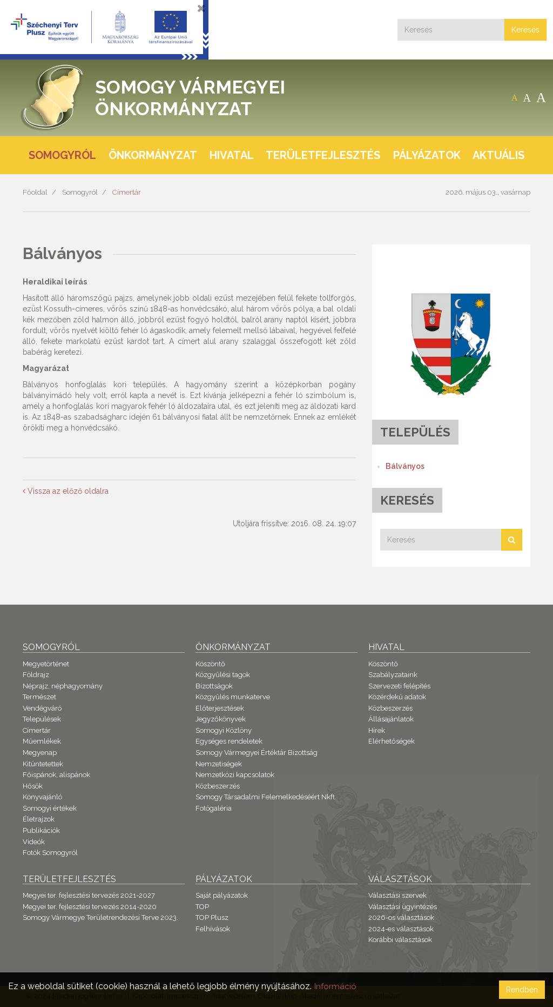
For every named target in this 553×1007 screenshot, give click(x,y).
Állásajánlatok (391, 719)
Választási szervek (397, 895)
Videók (34, 842)
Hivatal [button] (232, 155)
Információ (335, 986)
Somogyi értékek (50, 808)
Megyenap (40, 752)
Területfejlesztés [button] (323, 155)
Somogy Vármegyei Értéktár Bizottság (256, 752)
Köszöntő (210, 664)
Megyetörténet (46, 664)
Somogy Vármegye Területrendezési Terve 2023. (100, 917)
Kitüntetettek (43, 764)
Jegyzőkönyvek (220, 719)
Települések (42, 719)
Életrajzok (39, 819)
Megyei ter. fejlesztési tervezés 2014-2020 (90, 907)
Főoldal (35, 192)
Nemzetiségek (218, 764)
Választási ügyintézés (402, 907)
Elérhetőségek (391, 741)
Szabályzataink (392, 675)
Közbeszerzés (217, 786)
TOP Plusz (211, 917)
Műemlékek (42, 741)
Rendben (522, 989)
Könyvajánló (42, 797)
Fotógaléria (213, 808)
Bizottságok (214, 686)
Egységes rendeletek (228, 741)
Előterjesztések (219, 708)
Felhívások (212, 929)
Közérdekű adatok (397, 697)
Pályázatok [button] (427, 155)
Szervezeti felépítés (399, 686)
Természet (39, 697)
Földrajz (36, 675)
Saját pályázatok (221, 895)
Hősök (33, 786)
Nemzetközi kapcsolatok (234, 775)
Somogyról (80, 192)
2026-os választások (401, 917)
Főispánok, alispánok (56, 775)
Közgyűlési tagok (222, 675)
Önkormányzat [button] (153, 155)
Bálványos (405, 466)
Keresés (525, 29)
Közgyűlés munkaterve (232, 697)
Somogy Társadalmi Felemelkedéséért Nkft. (265, 797)
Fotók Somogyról (50, 853)
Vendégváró (42, 708)
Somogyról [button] (62, 155)
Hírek (376, 730)
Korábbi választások (400, 940)
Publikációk (41, 830)
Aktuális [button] (498, 155)
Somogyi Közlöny (223, 730)
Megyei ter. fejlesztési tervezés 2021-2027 (89, 895)
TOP (202, 907)
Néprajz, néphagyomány (63, 686)
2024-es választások (401, 929)
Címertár (126, 192)
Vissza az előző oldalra (66, 491)
